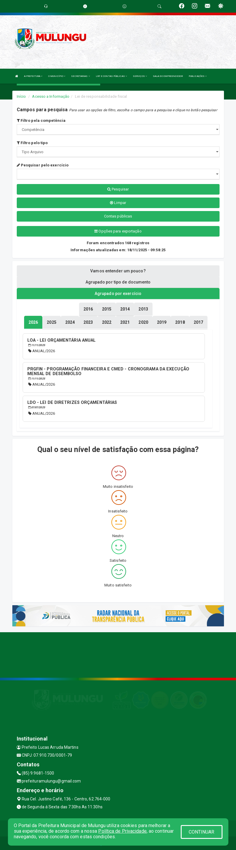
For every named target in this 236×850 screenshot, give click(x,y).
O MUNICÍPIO (56, 76)
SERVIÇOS (140, 76)
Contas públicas (118, 216)
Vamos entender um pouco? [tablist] (117, 271)
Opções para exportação (117, 231)
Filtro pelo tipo (32, 143)
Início (21, 96)
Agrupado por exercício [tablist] (118, 293)
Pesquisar (118, 189)
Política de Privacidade (122, 831)
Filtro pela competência (41, 120)
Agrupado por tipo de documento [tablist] (118, 282)
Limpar (118, 202)
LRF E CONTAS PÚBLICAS (111, 76)
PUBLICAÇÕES (198, 76)
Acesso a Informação (50, 96)
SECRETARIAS (80, 76)
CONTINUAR (202, 832)
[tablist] (33, 322)
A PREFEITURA (33, 76)
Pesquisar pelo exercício (43, 165)
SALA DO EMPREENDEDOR (168, 76)
